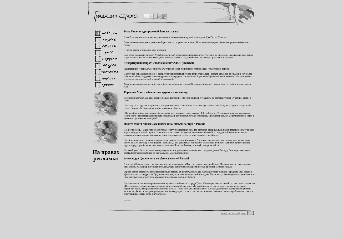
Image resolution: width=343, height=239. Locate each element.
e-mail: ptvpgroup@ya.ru (233, 213)
